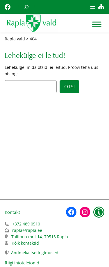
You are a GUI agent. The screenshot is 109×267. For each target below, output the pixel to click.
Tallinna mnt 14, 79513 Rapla (39, 236)
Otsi (69, 86)
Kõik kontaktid (25, 243)
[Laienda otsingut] (26, 7)
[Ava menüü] (92, 7)
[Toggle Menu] (96, 24)
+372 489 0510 (26, 224)
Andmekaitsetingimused (34, 252)
